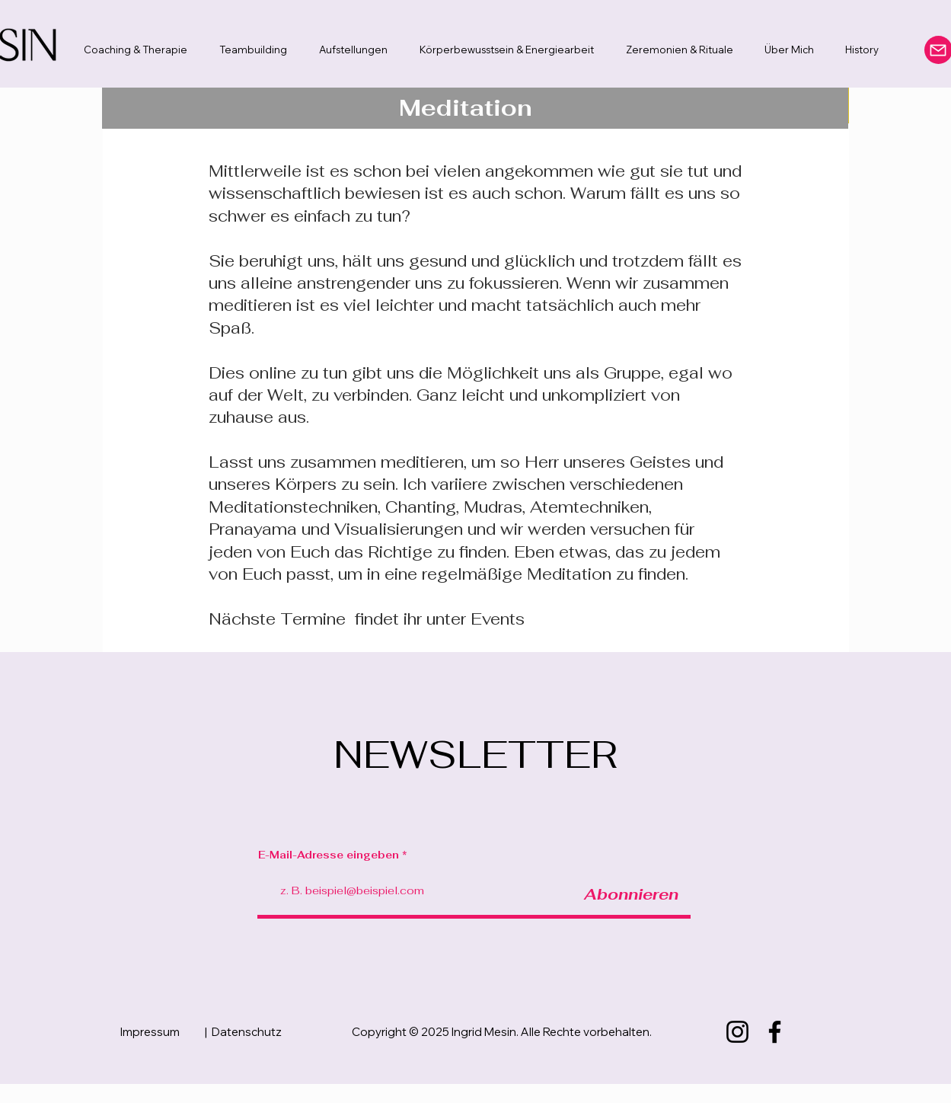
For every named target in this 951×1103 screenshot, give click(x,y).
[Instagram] (737, 1032)
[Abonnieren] (631, 894)
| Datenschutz (243, 1032)
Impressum (150, 1032)
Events (498, 619)
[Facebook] (775, 1032)
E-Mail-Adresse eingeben (328, 855)
